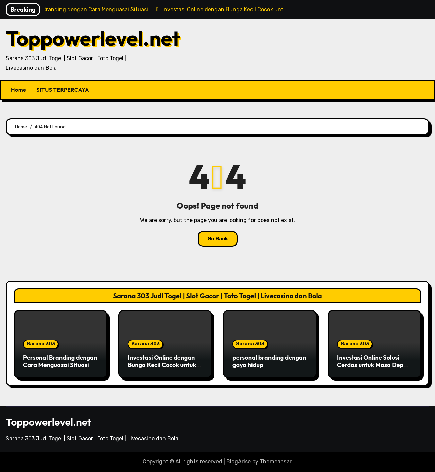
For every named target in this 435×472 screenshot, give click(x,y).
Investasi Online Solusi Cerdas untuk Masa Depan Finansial (374, 365)
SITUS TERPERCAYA (62, 89)
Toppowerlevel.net (93, 38)
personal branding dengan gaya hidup (269, 361)
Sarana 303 (41, 344)
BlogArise (238, 461)
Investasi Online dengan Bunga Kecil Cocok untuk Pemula (162, 365)
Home (18, 89)
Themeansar (275, 461)
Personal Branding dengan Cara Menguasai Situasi (60, 361)
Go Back (217, 239)
